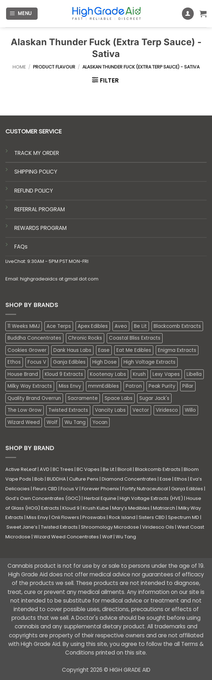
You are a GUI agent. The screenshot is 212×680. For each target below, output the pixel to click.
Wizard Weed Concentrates (66, 536)
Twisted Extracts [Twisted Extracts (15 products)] (68, 410)
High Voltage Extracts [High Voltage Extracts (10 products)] (149, 362)
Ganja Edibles (187, 488)
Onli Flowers (65, 517)
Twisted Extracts (59, 527)
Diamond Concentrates (129, 479)
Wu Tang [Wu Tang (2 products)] (75, 422)
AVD (44, 469)
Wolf (107, 536)
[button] (22, 14)
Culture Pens (83, 479)
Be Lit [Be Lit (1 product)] (140, 326)
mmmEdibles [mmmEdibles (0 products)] (103, 386)
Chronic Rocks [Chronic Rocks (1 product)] (85, 338)
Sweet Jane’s (22, 527)
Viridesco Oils (158, 527)
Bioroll (124, 469)
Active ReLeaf (21, 469)
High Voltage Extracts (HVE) (151, 498)
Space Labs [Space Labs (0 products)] (118, 398)
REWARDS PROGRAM (40, 228)
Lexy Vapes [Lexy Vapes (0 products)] (166, 374)
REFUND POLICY (33, 190)
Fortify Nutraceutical (145, 488)
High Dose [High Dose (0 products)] (104, 362)
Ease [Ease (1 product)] (104, 350)
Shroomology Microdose (110, 527)
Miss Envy (37, 517)
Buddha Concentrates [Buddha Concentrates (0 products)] (34, 338)
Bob (39, 479)
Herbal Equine (100, 498)
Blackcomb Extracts (157, 469)
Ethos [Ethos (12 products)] (14, 362)
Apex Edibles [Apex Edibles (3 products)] (93, 326)
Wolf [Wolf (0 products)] (52, 422)
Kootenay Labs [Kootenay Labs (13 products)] (108, 374)
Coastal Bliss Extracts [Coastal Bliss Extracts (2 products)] (134, 338)
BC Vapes (88, 469)
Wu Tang (126, 536)
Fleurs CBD (45, 488)
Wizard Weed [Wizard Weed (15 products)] (24, 422)
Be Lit (108, 469)
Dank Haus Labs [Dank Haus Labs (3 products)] (72, 350)
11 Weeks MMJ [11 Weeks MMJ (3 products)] (24, 326)
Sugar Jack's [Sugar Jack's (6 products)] (154, 398)
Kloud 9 (71, 508)
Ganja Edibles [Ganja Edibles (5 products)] (69, 362)
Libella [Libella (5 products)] (194, 374)
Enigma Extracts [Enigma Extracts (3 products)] (177, 350)
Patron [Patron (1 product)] (134, 386)
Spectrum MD (183, 517)
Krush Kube (96, 508)
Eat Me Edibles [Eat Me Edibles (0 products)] (133, 350)
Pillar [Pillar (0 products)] (187, 386)
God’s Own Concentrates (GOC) (43, 498)
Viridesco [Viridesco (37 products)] (167, 410)
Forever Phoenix (100, 488)
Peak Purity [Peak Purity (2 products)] (162, 386)
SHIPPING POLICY (35, 171)
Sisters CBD (152, 517)
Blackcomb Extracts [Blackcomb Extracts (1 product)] (177, 326)
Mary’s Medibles (131, 508)
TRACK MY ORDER (36, 153)
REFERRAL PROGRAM (39, 209)
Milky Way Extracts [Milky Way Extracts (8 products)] (30, 386)
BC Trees (63, 469)
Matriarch (164, 508)
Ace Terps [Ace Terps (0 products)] (59, 326)
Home (19, 67)
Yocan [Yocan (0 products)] (99, 422)
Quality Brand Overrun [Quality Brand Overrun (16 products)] (34, 398)
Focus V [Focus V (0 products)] (37, 362)
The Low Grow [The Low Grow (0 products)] (25, 410)
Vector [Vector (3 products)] (140, 410)
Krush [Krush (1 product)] (139, 374)
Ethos (180, 479)
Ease (165, 479)
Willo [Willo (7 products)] (190, 410)
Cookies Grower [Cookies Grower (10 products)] (27, 350)
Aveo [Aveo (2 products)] (121, 326)
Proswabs (94, 517)
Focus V (69, 488)
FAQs (21, 246)
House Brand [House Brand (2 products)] (23, 374)
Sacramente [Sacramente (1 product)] (83, 398)
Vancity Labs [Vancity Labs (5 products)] (110, 410)
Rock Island (122, 517)
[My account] (188, 14)
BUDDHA (56, 479)
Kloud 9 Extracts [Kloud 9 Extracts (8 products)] (64, 374)
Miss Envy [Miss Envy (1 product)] (70, 386)
